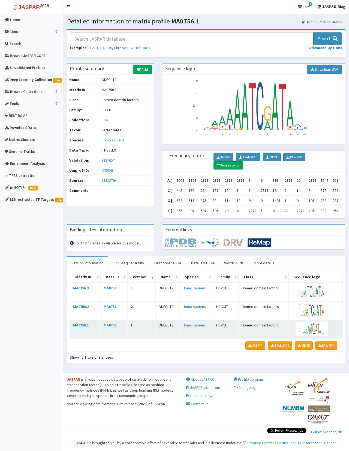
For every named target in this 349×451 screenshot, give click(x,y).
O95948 (108, 170)
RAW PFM (294, 157)
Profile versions (249, 379)
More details (264, 263)
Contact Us (197, 403)
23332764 (109, 180)
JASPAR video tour (203, 387)
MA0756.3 (81, 288)
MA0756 (110, 288)
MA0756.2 (81, 306)
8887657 (108, 160)
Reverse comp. (228, 165)
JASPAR (223, 157)
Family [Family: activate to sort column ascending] (224, 276)
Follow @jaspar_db (326, 431)
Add (142, 69)
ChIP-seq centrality (128, 263)
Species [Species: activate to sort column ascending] (192, 276)
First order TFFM (167, 263)
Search (328, 38)
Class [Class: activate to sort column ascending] (248, 276)
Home (307, 22)
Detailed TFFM (202, 263)
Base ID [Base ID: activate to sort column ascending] (112, 276)
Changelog (245, 387)
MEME (272, 157)
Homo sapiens (113, 140)
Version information (87, 263)
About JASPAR (200, 379)
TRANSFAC (248, 157)
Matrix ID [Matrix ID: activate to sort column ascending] (83, 276)
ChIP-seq (121, 47)
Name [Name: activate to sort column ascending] (166, 276)
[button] (68, 7)
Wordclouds (234, 263)
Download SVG (325, 69)
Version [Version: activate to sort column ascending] (139, 276)
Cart (304, 5)
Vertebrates (140, 47)
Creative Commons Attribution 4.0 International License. (290, 442)
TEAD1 (93, 47)
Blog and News (200, 395)
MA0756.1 (81, 325)
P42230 (106, 47)
